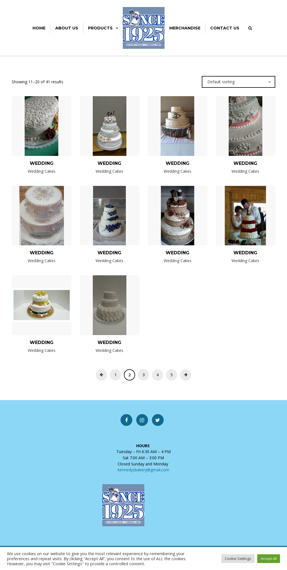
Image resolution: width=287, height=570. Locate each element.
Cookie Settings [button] (238, 558)
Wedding (42, 163)
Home (39, 28)
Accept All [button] (269, 558)
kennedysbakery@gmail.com (143, 469)
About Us (66, 28)
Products (100, 28)
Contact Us (224, 28)
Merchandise (184, 28)
